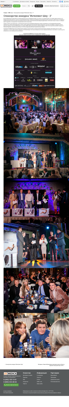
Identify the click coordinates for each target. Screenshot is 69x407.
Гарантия (25, 377)
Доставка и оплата (24, 1)
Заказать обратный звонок (52, 6)
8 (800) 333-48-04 (64, 6)
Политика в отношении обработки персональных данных (35, 392)
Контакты (54, 1)
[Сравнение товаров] (32, 5)
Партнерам (53, 377)
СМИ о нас (10, 12)
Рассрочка (32, 1)
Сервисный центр (55, 379)
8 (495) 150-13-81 (64, 5)
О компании (16, 1)
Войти (66, 1)
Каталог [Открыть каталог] (17, 6)
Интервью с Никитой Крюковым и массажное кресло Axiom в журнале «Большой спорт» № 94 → (51, 365)
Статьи (38, 379)
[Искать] (28, 5)
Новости (49, 1)
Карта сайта (39, 383)
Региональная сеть (55, 381)
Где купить (43, 1)
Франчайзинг (54, 375)
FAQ (24, 379)
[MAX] (60, 1)
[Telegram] (62, 1)
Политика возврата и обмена (54, 392)
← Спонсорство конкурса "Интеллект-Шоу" (14, 364)
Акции (37, 1)
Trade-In (25, 383)
